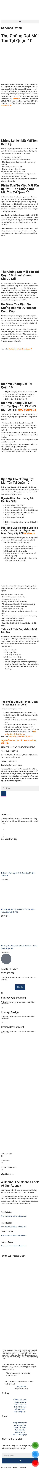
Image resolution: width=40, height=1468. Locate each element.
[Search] (3, 793)
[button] (20, 21)
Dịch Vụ (5, 1393)
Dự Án (5, 1416)
